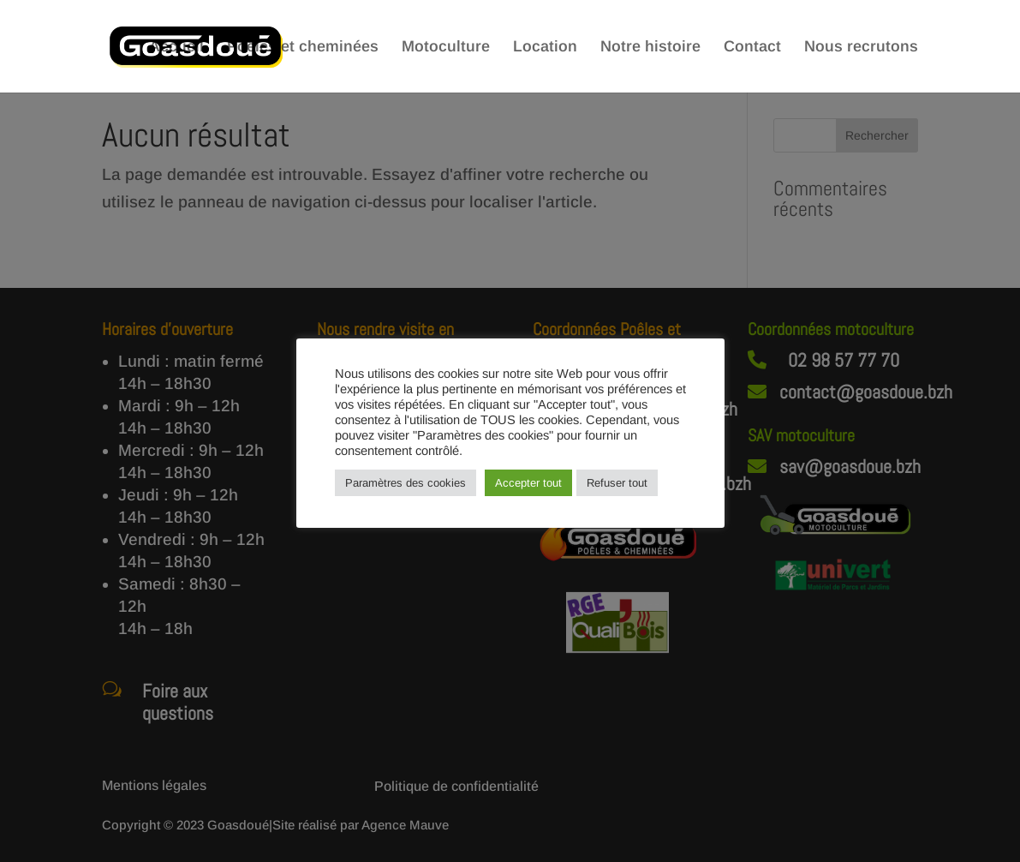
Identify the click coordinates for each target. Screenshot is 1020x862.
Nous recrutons (861, 47)
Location (545, 47)
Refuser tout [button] (617, 482)
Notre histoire (650, 47)
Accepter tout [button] (528, 482)
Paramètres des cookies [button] (405, 482)
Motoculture (446, 47)
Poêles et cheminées (303, 47)
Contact (752, 47)
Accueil (176, 47)
